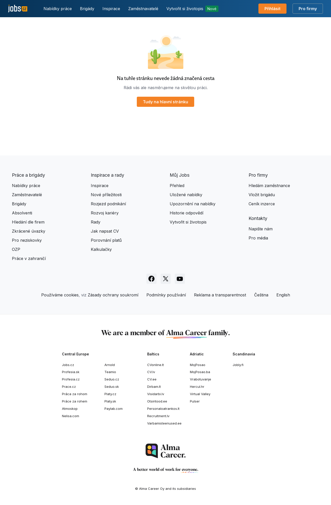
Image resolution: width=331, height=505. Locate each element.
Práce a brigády (28, 175)
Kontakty (258, 218)
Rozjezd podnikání (108, 203)
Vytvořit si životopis (192, 9)
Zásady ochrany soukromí (113, 294)
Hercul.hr (197, 387)
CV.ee (152, 379)
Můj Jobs (179, 175)
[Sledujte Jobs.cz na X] (166, 279)
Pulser (195, 401)
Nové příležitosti (106, 194)
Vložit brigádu (262, 194)
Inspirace (111, 8)
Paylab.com (113, 409)
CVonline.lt (155, 365)
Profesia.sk (70, 372)
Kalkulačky (101, 249)
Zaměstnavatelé (143, 8)
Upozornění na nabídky (192, 203)
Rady (95, 222)
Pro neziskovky (27, 240)
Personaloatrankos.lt (163, 409)
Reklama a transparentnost (220, 294)
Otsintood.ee (157, 401)
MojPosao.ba (200, 372)
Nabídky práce (57, 8)
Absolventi (22, 212)
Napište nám (261, 228)
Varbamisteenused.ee (164, 423)
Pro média (258, 237)
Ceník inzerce (262, 203)
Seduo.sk (111, 387)
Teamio (110, 372)
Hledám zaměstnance (269, 185)
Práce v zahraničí (29, 258)
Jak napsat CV (105, 231)
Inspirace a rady (107, 175)
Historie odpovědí (186, 212)
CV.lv (151, 372)
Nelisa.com (70, 416)
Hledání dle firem (28, 222)
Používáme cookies (60, 294)
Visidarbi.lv (155, 394)
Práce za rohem (74, 401)
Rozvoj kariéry (105, 212)
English (283, 294)
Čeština (261, 294)
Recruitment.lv (158, 416)
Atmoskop (70, 409)
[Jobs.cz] (17, 9)
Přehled (177, 185)
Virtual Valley (200, 394)
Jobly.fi (238, 365)
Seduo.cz (111, 379)
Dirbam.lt (154, 387)
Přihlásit (272, 8)
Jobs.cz (68, 365)
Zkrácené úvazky (28, 231)
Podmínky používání (166, 294)
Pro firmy (308, 8)
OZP (16, 249)
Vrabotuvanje (200, 379)
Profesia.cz (71, 379)
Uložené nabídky (186, 194)
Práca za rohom (74, 394)
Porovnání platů (106, 240)
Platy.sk (110, 401)
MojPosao (197, 365)
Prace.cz (69, 387)
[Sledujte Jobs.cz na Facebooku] (151, 279)
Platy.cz (110, 394)
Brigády (87, 8)
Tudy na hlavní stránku (165, 101)
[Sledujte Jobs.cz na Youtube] (180, 279)
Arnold (109, 365)
